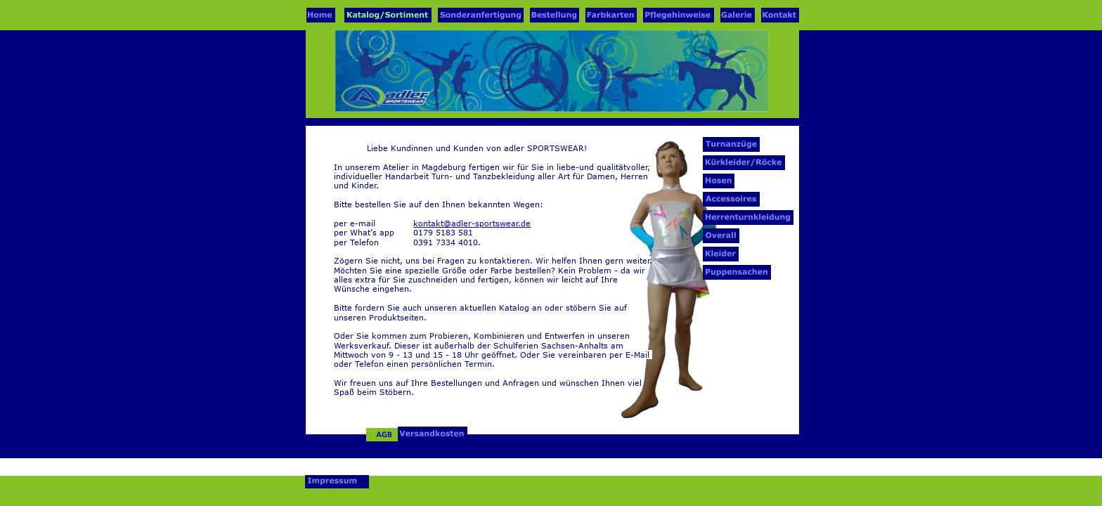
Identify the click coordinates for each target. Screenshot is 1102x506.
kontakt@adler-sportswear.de (472, 223)
